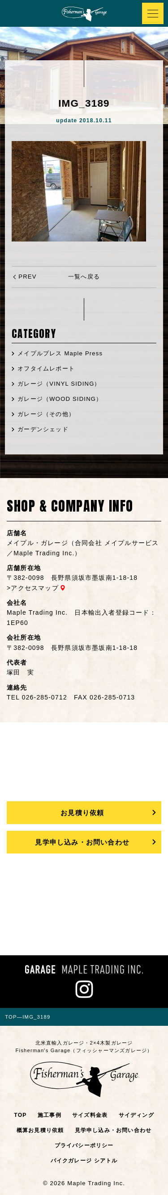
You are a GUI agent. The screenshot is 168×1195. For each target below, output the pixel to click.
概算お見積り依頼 (40, 1130)
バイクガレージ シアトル (84, 1161)
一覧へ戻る (84, 276)
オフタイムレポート (46, 368)
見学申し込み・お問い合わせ (82, 842)
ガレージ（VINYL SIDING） (58, 383)
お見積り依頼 (82, 812)
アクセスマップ (34, 587)
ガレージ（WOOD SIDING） (59, 399)
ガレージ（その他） (46, 414)
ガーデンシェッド (43, 429)
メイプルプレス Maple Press (60, 353)
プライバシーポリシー (84, 1145)
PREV (27, 276)
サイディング (136, 1115)
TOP (20, 1115)
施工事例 (49, 1115)
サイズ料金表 (90, 1115)
